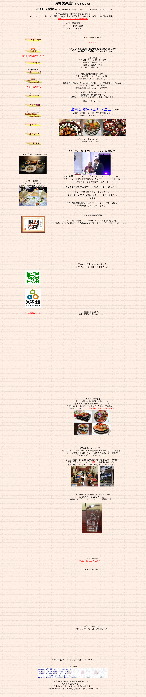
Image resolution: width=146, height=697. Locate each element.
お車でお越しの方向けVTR (33, 56)
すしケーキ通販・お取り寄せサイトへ (98, 408)
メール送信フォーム (33, 313)
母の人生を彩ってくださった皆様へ (73, 19)
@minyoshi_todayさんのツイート (92, 561)
